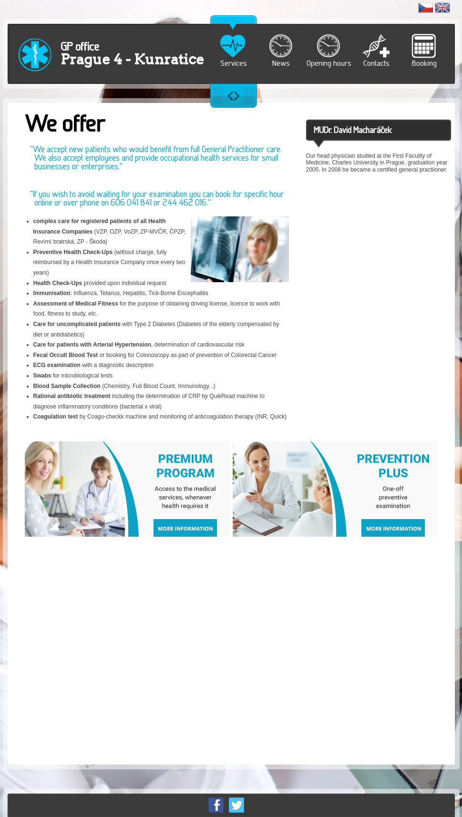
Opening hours (329, 63)
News (281, 63)
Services (233, 63)
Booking (424, 63)
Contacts (376, 63)
